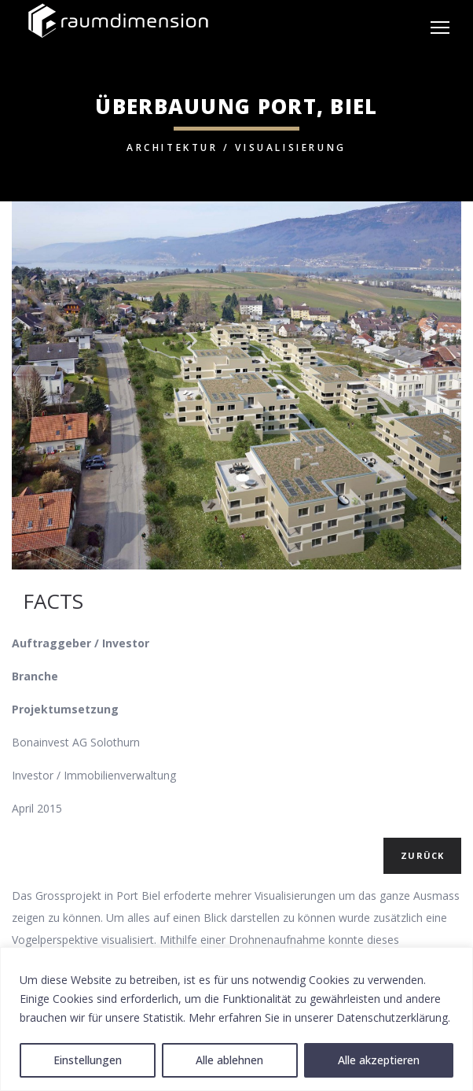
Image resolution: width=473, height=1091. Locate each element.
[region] (236, 1019)
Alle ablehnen (229, 1059)
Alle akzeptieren (379, 1059)
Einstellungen (87, 1059)
